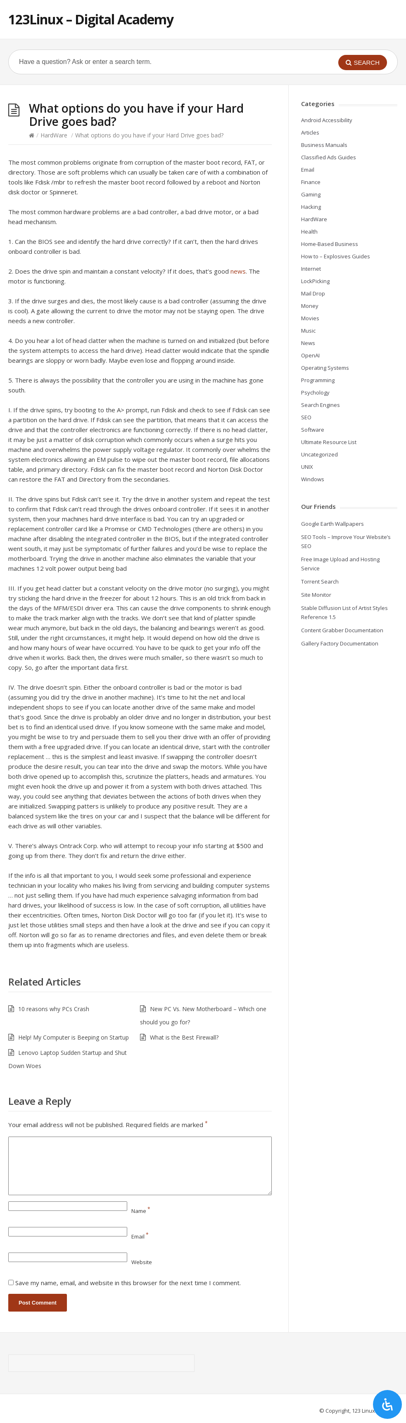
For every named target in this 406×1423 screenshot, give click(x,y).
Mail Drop (313, 293)
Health (309, 231)
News (308, 343)
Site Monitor (316, 594)
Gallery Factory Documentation (339, 643)
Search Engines (320, 405)
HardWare (53, 135)
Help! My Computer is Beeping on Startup (73, 1037)
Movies (310, 318)
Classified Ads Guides (328, 157)
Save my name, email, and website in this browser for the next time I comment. (128, 1283)
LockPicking (315, 281)
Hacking (311, 206)
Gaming (311, 194)
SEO (306, 417)
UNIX (307, 466)
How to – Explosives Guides (335, 256)
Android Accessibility (326, 120)
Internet (311, 268)
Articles (310, 132)
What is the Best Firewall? (184, 1037)
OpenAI (310, 355)
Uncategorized (319, 454)
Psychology (315, 392)
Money (309, 306)
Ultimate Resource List (328, 442)
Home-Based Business (329, 244)
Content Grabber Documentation (342, 630)
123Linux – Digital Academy (90, 19)
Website (141, 1262)
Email (140, 1236)
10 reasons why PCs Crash (53, 1009)
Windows (312, 479)
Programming (318, 380)
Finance (311, 182)
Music (308, 330)
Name (140, 1211)
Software (312, 429)
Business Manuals (324, 145)
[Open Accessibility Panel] (387, 1404)
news (238, 271)
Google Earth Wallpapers (332, 523)
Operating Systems (325, 367)
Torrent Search (320, 581)
